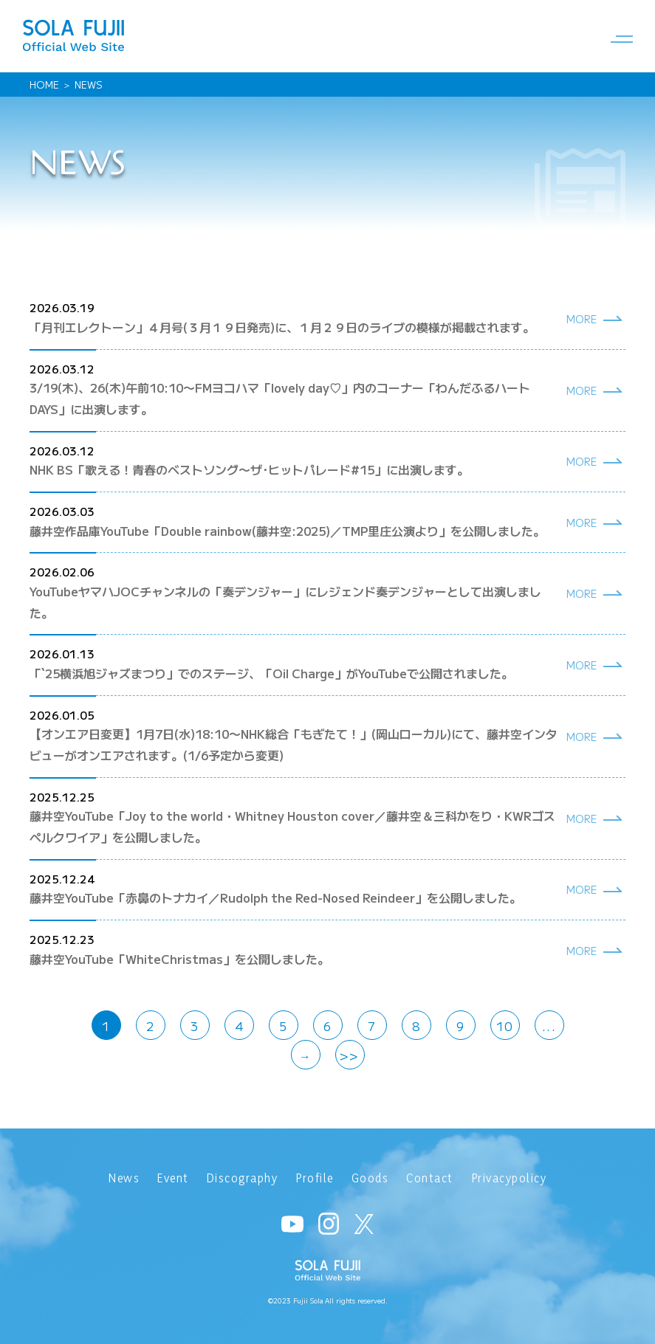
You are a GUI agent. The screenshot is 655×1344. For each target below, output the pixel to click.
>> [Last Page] (349, 1055)
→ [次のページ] (305, 1055)
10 (504, 1026)
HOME (44, 84)
